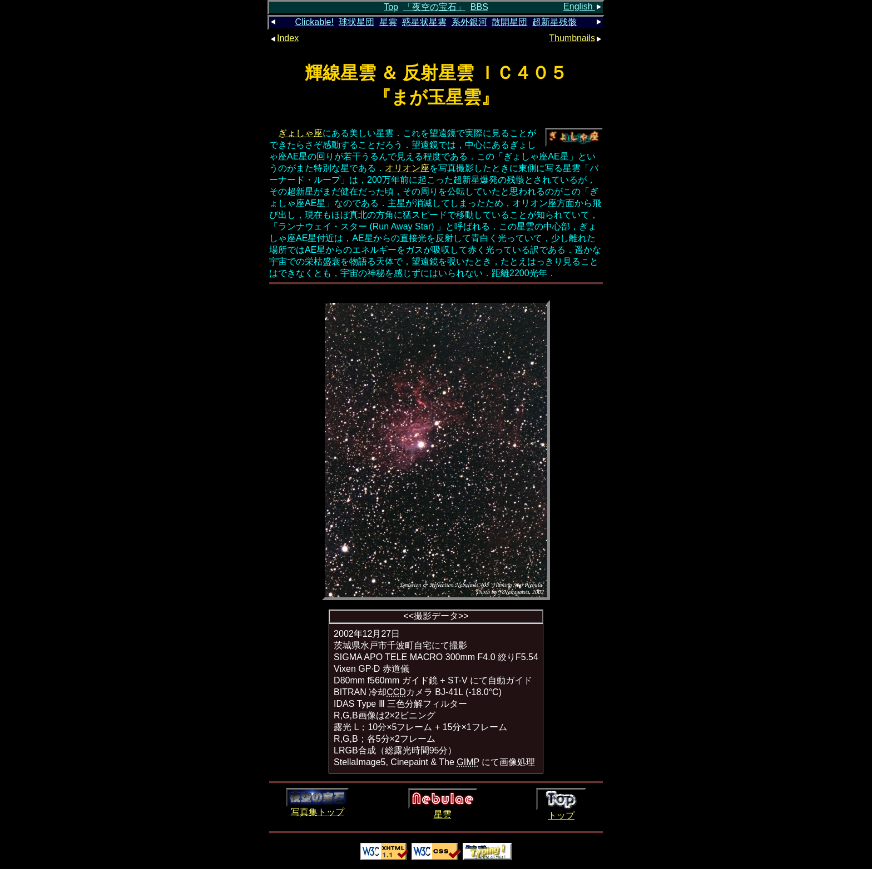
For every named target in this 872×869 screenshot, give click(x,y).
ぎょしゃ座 (300, 133)
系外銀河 (469, 22)
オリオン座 (407, 168)
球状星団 (356, 22)
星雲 (388, 22)
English (583, 6)
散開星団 (509, 22)
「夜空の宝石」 (434, 7)
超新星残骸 (554, 22)
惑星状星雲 (424, 22)
